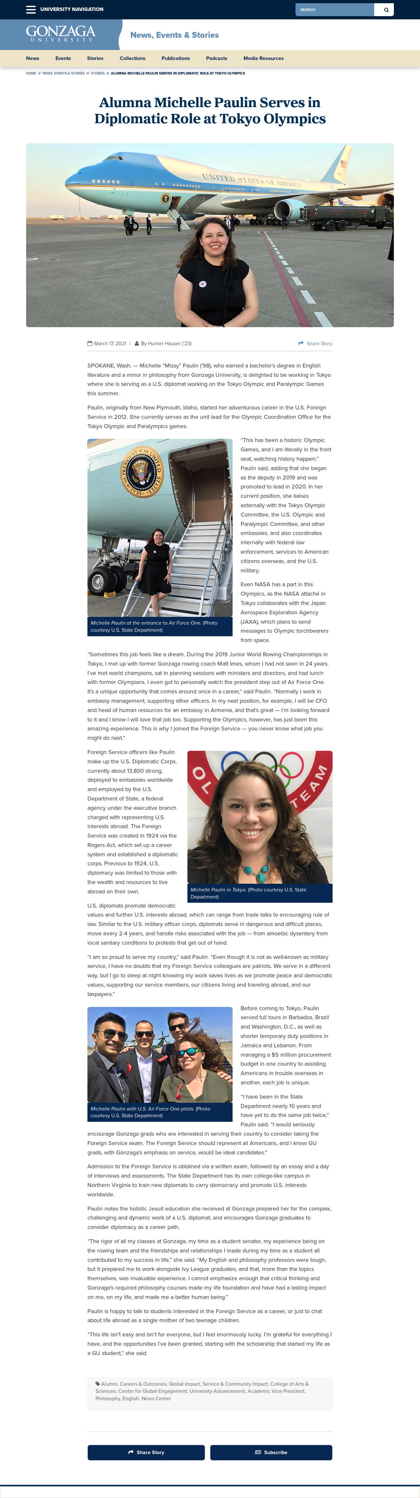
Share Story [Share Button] (320, 343)
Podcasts (216, 58)
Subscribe (275, 1452)
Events (63, 58)
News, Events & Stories (174, 35)
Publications (176, 58)
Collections (132, 58)
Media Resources (264, 58)
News (32, 58)
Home (31, 73)
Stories (95, 58)
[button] (31, 10)
